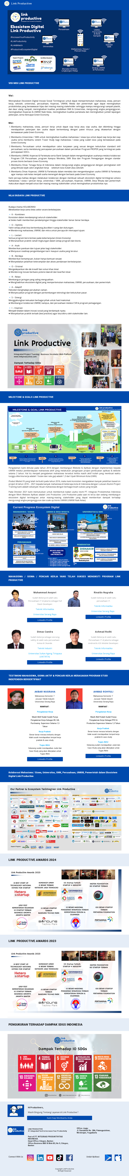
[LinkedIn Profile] (45, 620)
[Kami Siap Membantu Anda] (59, 1118)
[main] (65, 83)
